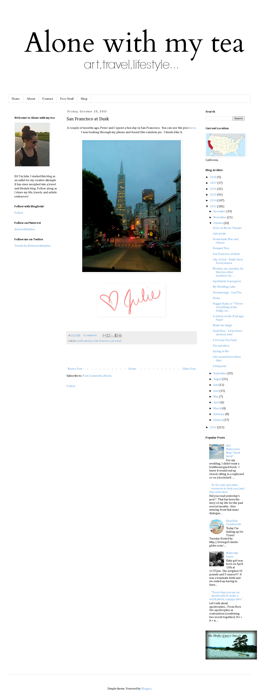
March (217, 408)
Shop (84, 99)
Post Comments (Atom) (97, 375)
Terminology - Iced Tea (227, 292)
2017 (213, 183)
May (216, 396)
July (216, 385)
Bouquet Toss (221, 248)
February (219, 414)
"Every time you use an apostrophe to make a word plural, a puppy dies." (226, 596)
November (220, 217)
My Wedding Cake (224, 286)
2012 (213, 427)
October (218, 223)
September (220, 373)
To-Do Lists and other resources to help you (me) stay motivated (227, 489)
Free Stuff (67, 99)
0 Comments (90, 335)
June (216, 390)
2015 (213, 194)
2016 (213, 189)
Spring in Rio (221, 351)
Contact (47, 99)
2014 (213, 200)
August (217, 379)
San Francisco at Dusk (226, 254)
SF (112, 341)
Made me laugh (222, 325)
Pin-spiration (221, 345)
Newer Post (75, 368)
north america (85, 341)
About (31, 99)
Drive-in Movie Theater (227, 228)
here (192, 127)
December (220, 211)
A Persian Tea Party (225, 340)
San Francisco (102, 341)
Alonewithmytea (24, 229)
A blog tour (220, 366)
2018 (213, 177)
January (218, 420)
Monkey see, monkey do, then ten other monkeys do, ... (228, 272)
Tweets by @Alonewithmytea (32, 245)
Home (16, 99)
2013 (213, 206)
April (216, 402)
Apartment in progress (227, 281)
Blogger (146, 688)
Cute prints (219, 233)
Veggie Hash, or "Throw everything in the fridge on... (228, 307)
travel (118, 341)
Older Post (189, 368)
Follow (71, 386)
